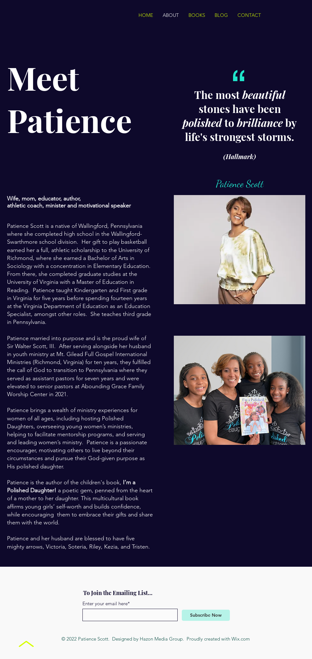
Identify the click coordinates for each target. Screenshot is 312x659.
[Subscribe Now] (206, 615)
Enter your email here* (106, 603)
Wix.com (240, 639)
